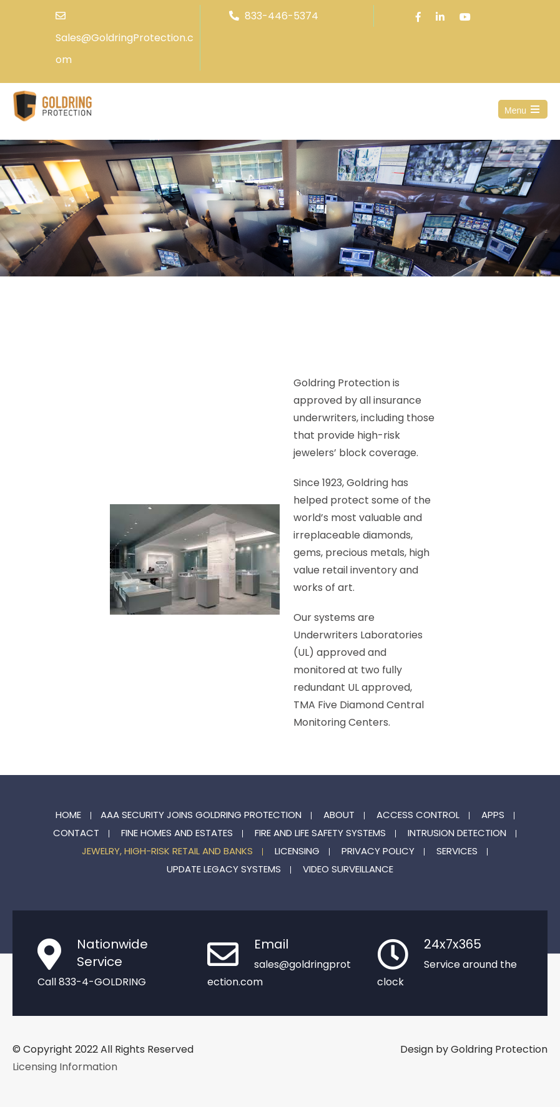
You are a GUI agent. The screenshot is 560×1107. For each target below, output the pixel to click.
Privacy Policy (378, 852)
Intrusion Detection (457, 833)
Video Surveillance (348, 870)
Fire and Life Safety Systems (320, 833)
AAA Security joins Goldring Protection (201, 815)
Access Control (417, 815)
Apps (492, 815)
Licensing (297, 852)
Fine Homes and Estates (177, 833)
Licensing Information (64, 1067)
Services (457, 852)
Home (68, 815)
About (339, 815)
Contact (76, 833)
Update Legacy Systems (224, 870)
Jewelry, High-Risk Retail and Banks (167, 852)
